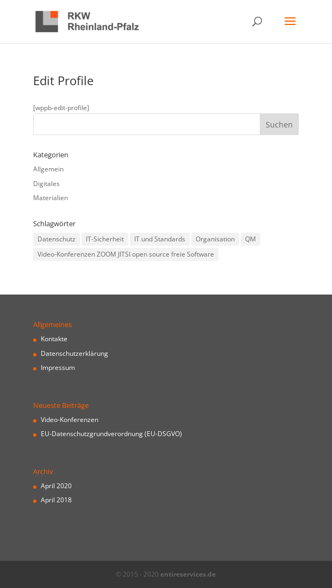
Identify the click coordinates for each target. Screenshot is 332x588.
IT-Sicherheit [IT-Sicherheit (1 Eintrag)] (105, 239)
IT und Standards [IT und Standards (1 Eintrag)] (159, 239)
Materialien (50, 197)
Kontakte (54, 338)
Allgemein (48, 169)
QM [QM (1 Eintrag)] (250, 239)
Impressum (58, 367)
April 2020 (56, 485)
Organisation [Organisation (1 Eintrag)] (215, 239)
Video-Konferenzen (69, 419)
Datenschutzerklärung (74, 353)
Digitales (46, 183)
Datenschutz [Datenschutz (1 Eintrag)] (56, 239)
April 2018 (56, 499)
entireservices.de (188, 574)
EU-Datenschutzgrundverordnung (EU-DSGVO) (111, 433)
